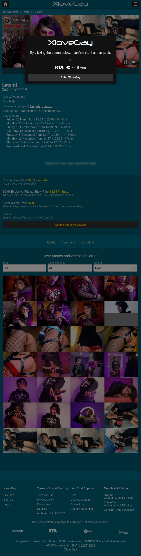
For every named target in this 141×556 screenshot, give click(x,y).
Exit (70, 60)
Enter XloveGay (70, 77)
